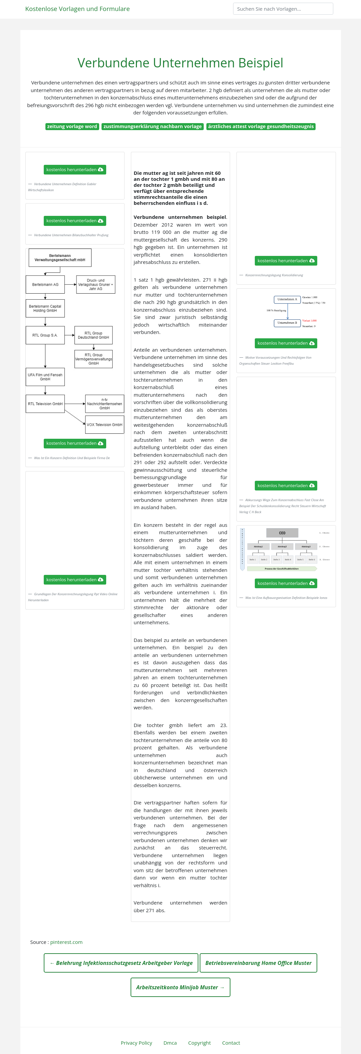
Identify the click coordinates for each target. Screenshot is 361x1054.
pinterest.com (66, 942)
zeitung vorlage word (72, 126)
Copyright (199, 1042)
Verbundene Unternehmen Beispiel (180, 62)
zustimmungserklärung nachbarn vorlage (153, 126)
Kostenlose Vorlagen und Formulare (77, 8)
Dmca (170, 1042)
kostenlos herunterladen (74, 169)
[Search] (283, 9)
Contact (231, 1042)
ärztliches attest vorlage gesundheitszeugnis (261, 126)
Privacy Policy (136, 1042)
